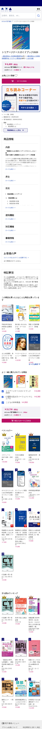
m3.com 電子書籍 (6, 21)
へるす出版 (29, 58)
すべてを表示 (34, 364)
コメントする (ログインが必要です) (15, 257)
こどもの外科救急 (13, 402)
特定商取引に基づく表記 (31, 727)
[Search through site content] (18, 15)
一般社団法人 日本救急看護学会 (12, 56)
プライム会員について (9, 727)
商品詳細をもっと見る (14, 130)
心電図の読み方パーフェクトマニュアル (18, 397)
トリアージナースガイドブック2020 (18, 392)
